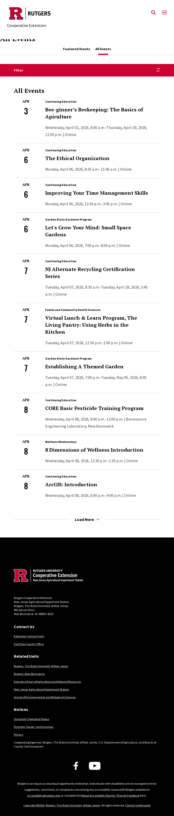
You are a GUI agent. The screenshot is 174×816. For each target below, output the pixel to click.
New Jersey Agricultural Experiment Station (41, 689)
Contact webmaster (138, 805)
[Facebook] (76, 766)
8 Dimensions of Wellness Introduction (94, 449)
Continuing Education (60, 101)
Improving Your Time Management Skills (96, 192)
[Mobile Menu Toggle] (164, 12)
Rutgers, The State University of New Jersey (41, 666)
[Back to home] (48, 576)
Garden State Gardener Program (68, 219)
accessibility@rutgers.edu (44, 795)
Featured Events (76, 49)
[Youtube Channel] (95, 766)
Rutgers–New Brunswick (29, 674)
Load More (87, 519)
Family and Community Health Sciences (72, 310)
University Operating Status (31, 719)
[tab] (76, 49)
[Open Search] (153, 12)
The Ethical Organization (77, 158)
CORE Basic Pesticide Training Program (94, 408)
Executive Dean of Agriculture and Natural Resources (47, 682)
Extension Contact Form (29, 636)
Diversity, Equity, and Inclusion (33, 727)
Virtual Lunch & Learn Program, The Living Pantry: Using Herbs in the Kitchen (91, 324)
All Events (103, 49)
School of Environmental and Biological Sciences (45, 697)
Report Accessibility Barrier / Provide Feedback (110, 795)
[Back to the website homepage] (30, 13)
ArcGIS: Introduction (71, 484)
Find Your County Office (29, 644)
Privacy (18, 734)
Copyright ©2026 (33, 805)
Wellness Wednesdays (61, 442)
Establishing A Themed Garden (84, 366)
